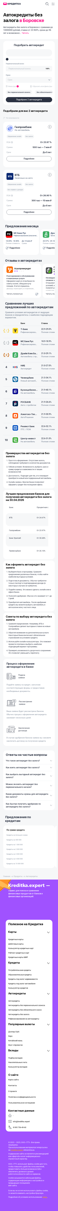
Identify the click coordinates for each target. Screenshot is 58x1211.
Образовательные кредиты (20, 975)
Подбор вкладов (15, 1058)
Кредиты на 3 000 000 (14, 854)
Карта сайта (13, 1080)
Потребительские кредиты (19, 970)
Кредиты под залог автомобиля (21, 984)
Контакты (12, 1085)
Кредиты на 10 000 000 (15, 864)
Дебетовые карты (16, 944)
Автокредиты (14, 1001)
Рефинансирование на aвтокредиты (23, 1019)
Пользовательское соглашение (21, 1103)
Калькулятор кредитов (18, 988)
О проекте (12, 1091)
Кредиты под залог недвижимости (23, 979)
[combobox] (29, 80)
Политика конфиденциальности (22, 1097)
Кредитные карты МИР (18, 957)
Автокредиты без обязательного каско (25, 1010)
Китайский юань (15, 1041)
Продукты (18, 876)
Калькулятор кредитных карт (21, 948)
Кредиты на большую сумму (17, 835)
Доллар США (13, 1032)
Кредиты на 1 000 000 (14, 845)
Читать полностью (14, 294)
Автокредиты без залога (18, 1014)
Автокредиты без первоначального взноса (26, 1005)
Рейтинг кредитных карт (18, 953)
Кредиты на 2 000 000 (14, 849)
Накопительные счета (17, 1062)
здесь (44, 1197)
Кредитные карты (15, 939)
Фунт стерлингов (15, 1045)
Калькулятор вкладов (17, 1067)
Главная (6, 876)
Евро (10, 1036)
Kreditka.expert (17, 1150)
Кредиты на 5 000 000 (14, 859)
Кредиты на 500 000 (13, 840)
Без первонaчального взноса (19, 92)
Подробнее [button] (29, 158)
